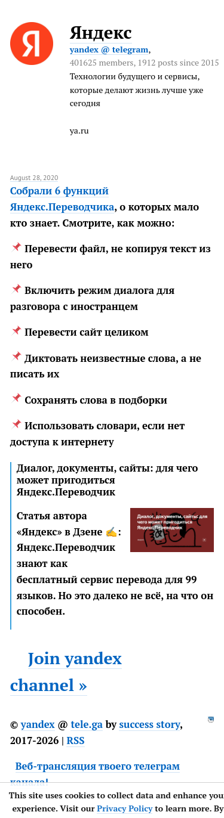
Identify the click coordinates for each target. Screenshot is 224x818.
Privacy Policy (124, 808)
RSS (75, 740)
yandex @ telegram (109, 49)
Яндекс (101, 32)
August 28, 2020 (34, 177)
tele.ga (86, 724)
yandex (38, 724)
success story (149, 724)
